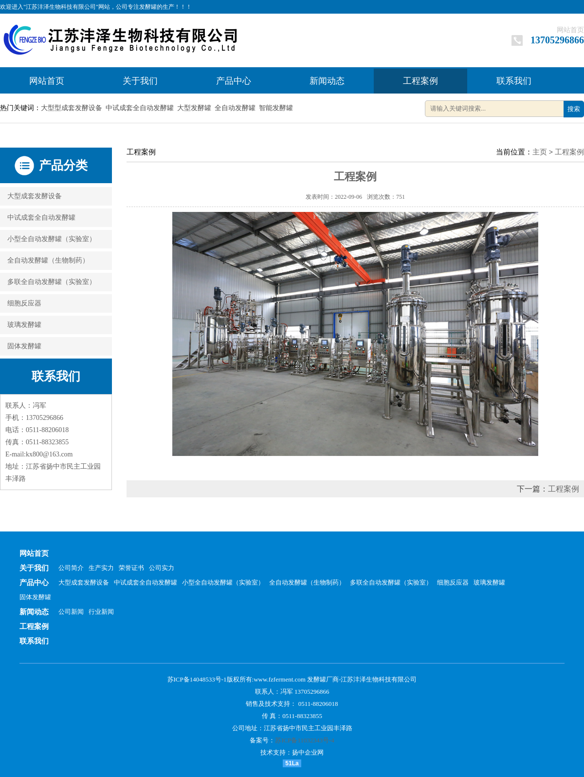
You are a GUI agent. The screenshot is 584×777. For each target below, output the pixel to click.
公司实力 (161, 567)
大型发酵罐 (194, 108)
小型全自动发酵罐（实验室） (51, 239)
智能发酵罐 (276, 108)
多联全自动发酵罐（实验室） (51, 281)
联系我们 (513, 81)
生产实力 (101, 567)
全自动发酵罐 (235, 108)
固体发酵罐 (24, 346)
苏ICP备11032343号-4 (304, 740)
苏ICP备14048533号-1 (197, 679)
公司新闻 (71, 611)
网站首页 (570, 30)
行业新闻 (101, 611)
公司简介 (71, 567)
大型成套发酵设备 (34, 196)
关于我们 (140, 81)
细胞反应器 (24, 303)
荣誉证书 (131, 567)
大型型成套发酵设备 (71, 108)
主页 (539, 152)
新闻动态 (327, 81)
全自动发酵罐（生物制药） (48, 260)
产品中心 (233, 81)
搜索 (573, 109)
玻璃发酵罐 (24, 324)
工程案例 (420, 81)
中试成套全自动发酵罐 (140, 108)
